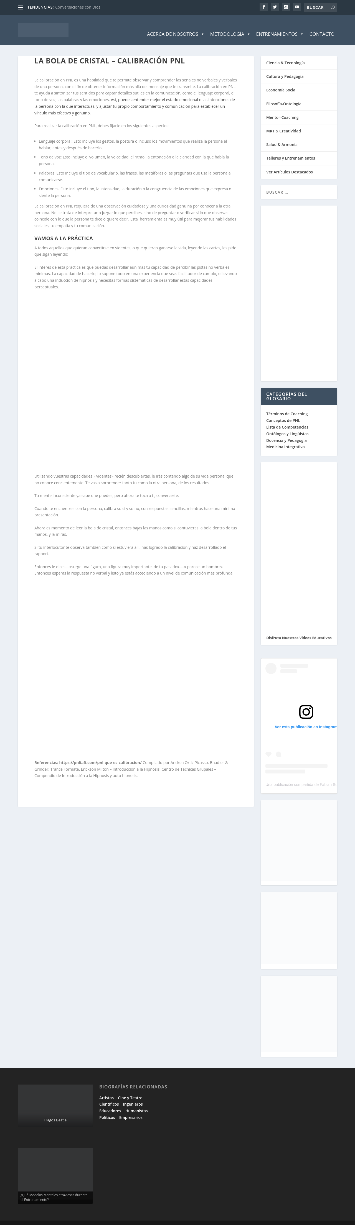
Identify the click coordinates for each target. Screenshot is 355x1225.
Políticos (107, 1109)
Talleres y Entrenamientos (290, 149)
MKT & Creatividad (283, 122)
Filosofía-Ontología (283, 95)
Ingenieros (133, 1095)
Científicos (109, 1095)
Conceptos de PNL (283, 412)
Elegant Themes (57, 1218)
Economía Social (281, 81)
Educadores (110, 1102)
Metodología (230, 26)
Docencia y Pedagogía (286, 432)
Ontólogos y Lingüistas (287, 425)
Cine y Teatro (130, 1089)
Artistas (106, 1089)
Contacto (322, 25)
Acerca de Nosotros (175, 26)
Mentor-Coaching (282, 109)
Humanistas (136, 1102)
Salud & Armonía (282, 136)
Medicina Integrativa (285, 438)
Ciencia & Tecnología (285, 54)
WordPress (116, 1218)
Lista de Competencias (288, 418)
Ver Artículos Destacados (289, 163)
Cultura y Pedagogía (285, 68)
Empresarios (131, 1109)
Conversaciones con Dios (77, 7)
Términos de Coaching (287, 405)
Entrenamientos (280, 26)
